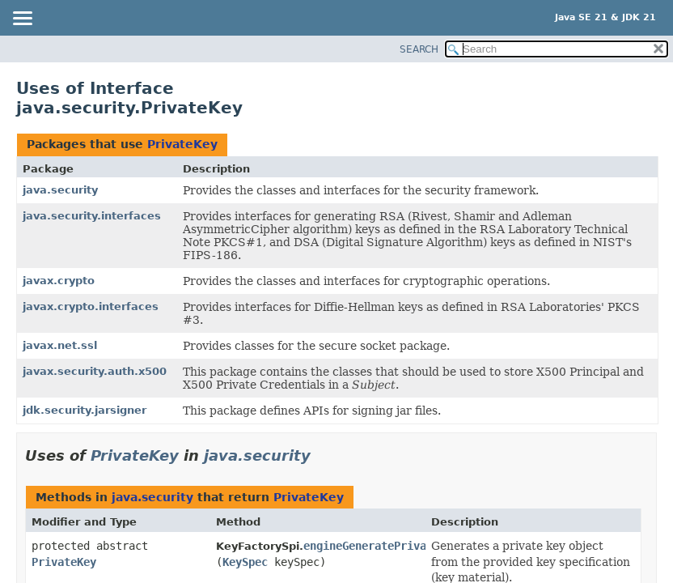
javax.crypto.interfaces (91, 306)
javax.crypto (59, 280)
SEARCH (419, 49)
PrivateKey (182, 144)
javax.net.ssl (60, 345)
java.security (60, 190)
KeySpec (245, 561)
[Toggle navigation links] (22, 19)
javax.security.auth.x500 (95, 371)
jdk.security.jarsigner (84, 410)
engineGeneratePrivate (371, 545)
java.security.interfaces (92, 216)
